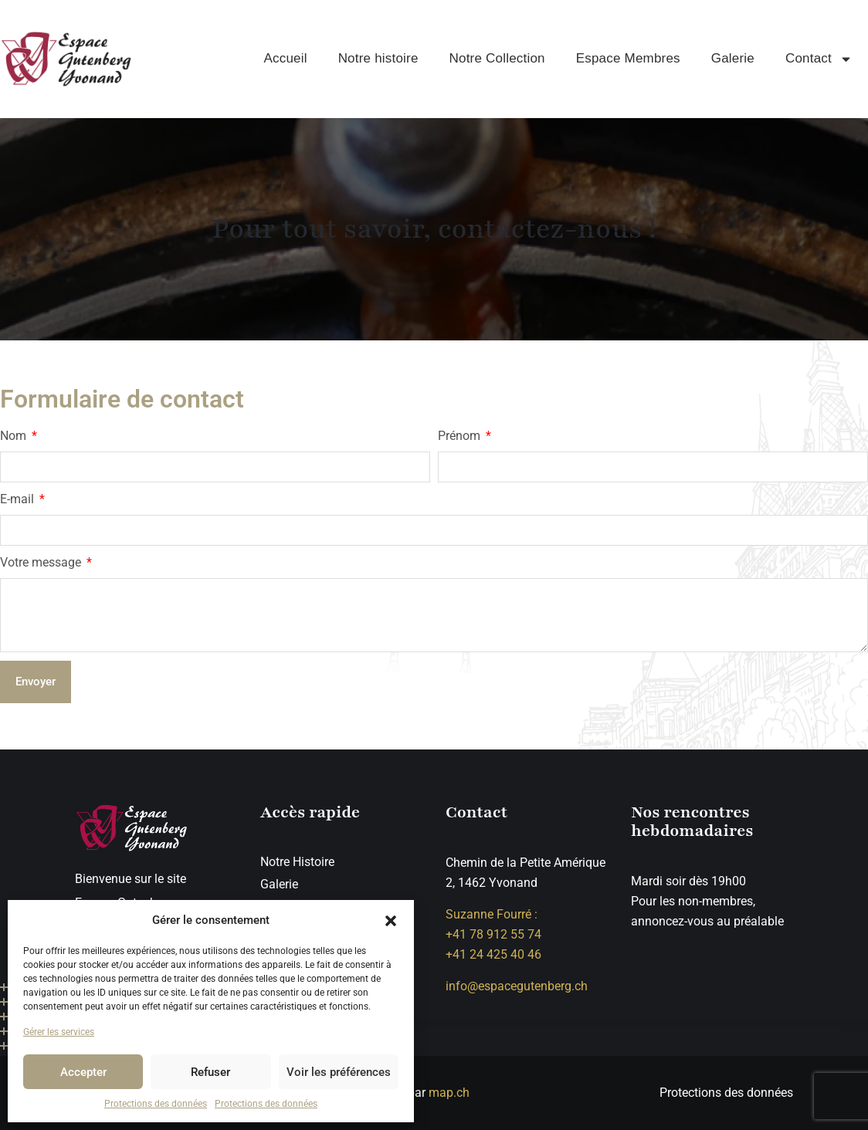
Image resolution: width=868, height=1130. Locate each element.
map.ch (449, 1092)
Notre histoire (378, 58)
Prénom (460, 435)
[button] (390, 920)
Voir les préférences (339, 1072)
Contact (819, 59)
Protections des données (155, 1103)
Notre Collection (497, 58)
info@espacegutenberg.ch (517, 986)
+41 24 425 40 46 (493, 954)
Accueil (285, 58)
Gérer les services (58, 1032)
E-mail (18, 499)
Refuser (210, 1072)
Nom (14, 435)
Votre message (42, 562)
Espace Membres (628, 58)
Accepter (83, 1072)
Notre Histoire (297, 861)
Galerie (732, 58)
